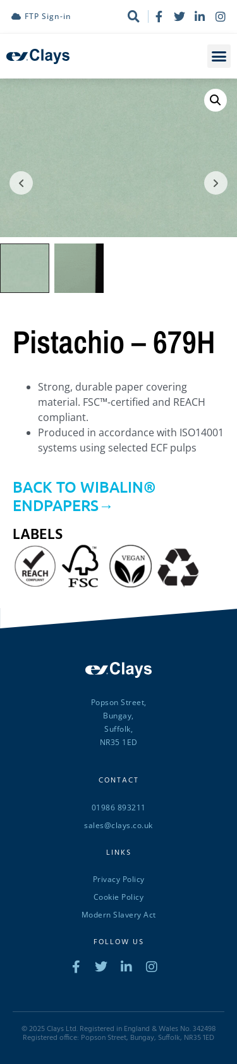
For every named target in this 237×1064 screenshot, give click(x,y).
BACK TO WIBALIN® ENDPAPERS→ (84, 495)
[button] (219, 56)
